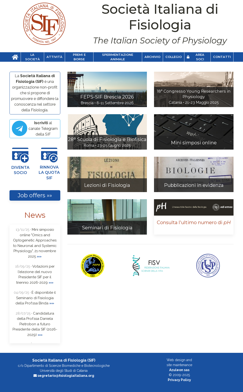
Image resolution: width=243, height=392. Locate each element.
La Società (32, 57)
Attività (54, 57)
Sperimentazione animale (117, 57)
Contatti (222, 57)
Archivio (152, 57)
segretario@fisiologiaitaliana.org (63, 376)
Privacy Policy (179, 380)
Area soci (195, 57)
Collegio (173, 57)
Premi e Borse (79, 57)
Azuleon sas (179, 370)
